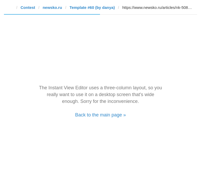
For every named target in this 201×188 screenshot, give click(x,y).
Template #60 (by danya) (92, 7)
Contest (28, 7)
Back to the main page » (100, 115)
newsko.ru (52, 7)
